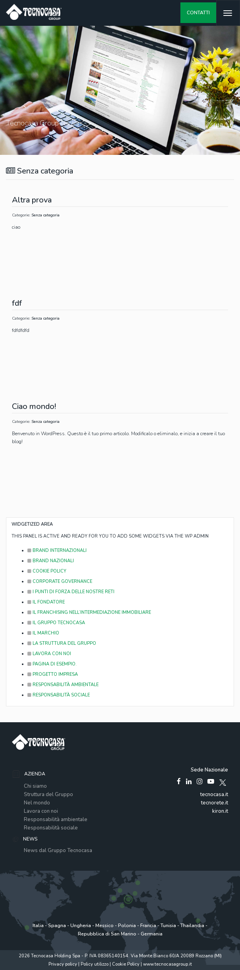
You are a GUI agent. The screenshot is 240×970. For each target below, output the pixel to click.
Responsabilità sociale (51, 827)
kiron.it (220, 811)
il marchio (43, 633)
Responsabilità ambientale (55, 819)
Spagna (57, 925)
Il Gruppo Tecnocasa (56, 623)
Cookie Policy (46, 571)
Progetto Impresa (52, 674)
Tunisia (168, 925)
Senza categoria (45, 215)
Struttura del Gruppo (48, 794)
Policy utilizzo (94, 964)
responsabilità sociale (58, 695)
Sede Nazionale (209, 769)
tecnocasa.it (214, 794)
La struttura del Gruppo (61, 643)
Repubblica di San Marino (107, 934)
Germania (152, 934)
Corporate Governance (59, 581)
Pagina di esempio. (52, 664)
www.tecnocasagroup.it (167, 964)
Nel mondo (37, 802)
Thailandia (192, 925)
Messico (104, 925)
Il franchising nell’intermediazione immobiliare (89, 612)
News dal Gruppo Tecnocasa (58, 850)
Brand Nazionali (50, 561)
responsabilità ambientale (63, 685)
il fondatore (46, 602)
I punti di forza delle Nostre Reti (70, 592)
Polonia (127, 925)
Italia (38, 925)
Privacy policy (62, 964)
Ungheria (80, 925)
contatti (198, 13)
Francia (148, 925)
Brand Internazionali (57, 550)
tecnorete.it (214, 802)
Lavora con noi (49, 654)
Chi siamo (35, 786)
